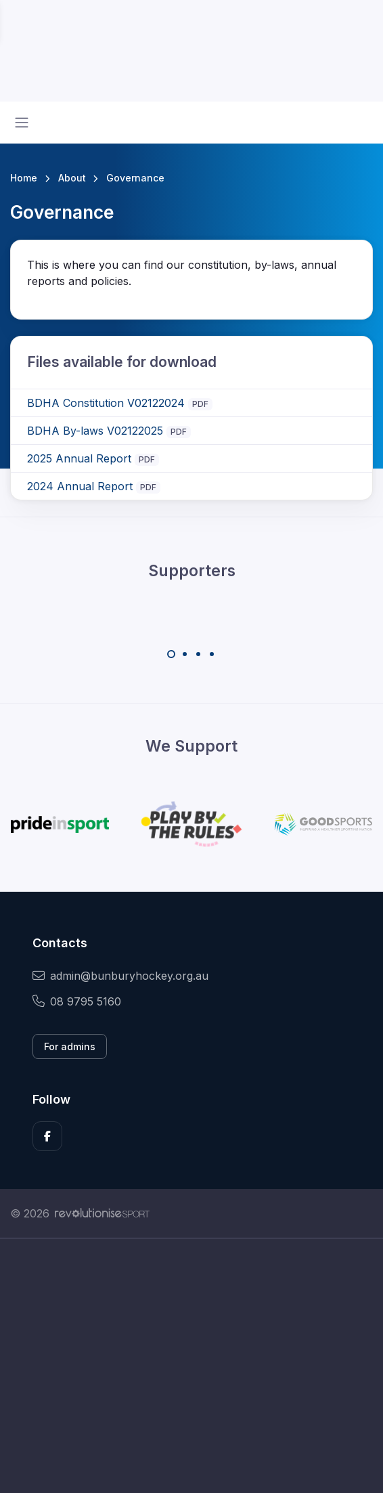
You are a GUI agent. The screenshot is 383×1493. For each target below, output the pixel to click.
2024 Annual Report (80, 486)
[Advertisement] (191, 1365)
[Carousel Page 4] (212, 654)
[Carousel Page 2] (185, 654)
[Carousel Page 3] (198, 654)
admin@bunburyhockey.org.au (120, 975)
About (72, 177)
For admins (69, 1046)
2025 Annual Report (79, 458)
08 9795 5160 (76, 1001)
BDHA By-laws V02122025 (95, 430)
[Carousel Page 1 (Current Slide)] (171, 654)
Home (23, 177)
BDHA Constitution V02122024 (106, 403)
